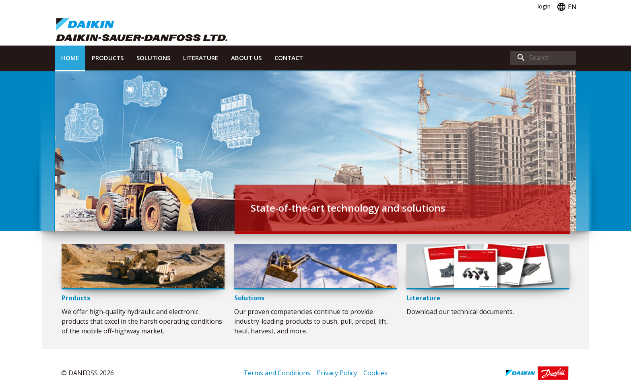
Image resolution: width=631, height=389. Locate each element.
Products (108, 58)
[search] (543, 58)
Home (70, 58)
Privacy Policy (337, 372)
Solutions (153, 58)
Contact (288, 58)
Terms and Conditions (276, 372)
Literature (200, 58)
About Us (246, 58)
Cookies (375, 372)
